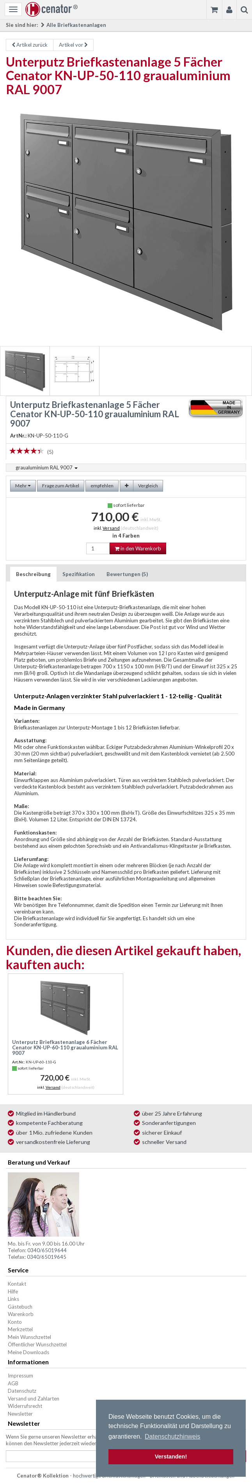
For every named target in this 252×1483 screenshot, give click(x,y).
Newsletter (20, 1414)
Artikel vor (73, 45)
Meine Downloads (28, 1352)
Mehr (23, 485)
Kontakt (17, 1284)
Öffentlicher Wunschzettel (37, 1344)
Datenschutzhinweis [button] (172, 1436)
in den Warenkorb (138, 548)
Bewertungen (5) (127, 574)
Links (13, 1299)
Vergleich (148, 485)
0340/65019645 (46, 1257)
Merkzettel (20, 1329)
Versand (111, 528)
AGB (13, 1383)
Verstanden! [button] (171, 1456)
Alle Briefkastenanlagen (76, 25)
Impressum (20, 1375)
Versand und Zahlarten (33, 1398)
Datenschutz (22, 1391)
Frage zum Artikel (60, 485)
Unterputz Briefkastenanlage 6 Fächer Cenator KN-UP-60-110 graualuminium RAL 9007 (65, 1047)
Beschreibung (33, 574)
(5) (50, 452)
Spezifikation (78, 574)
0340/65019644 (47, 1250)
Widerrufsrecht (25, 1406)
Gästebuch (20, 1307)
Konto (15, 1322)
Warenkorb (21, 1314)
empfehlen (102, 485)
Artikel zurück (30, 45)
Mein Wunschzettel (29, 1337)
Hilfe (13, 1291)
